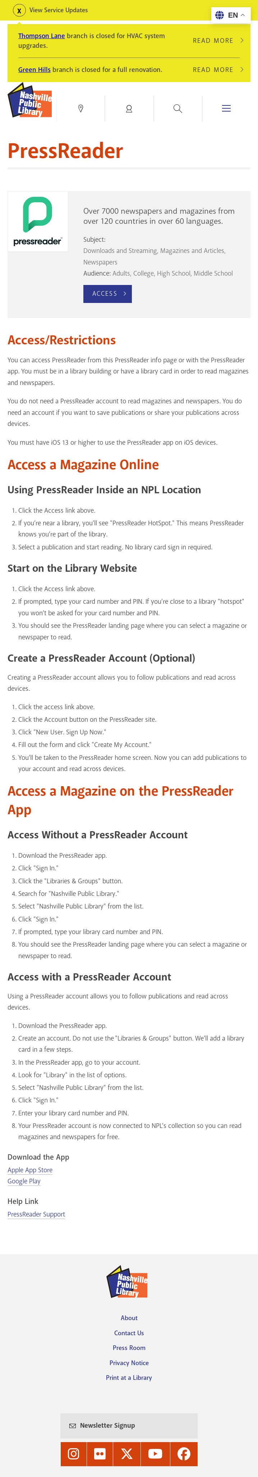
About (129, 1318)
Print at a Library (129, 1378)
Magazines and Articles (192, 250)
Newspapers (100, 262)
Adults (121, 273)
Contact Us (129, 1333)
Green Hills (34, 69)
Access (105, 294)
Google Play (24, 1181)
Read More (216, 40)
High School (173, 273)
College (143, 273)
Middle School (213, 273)
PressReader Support (36, 1214)
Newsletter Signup (107, 1425)
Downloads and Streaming (120, 250)
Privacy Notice (129, 1363)
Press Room (129, 1348)
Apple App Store (30, 1170)
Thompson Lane (41, 36)
